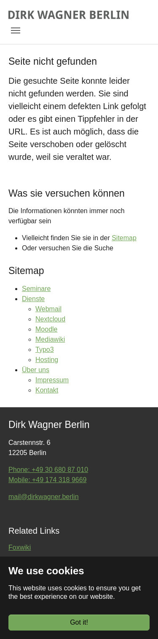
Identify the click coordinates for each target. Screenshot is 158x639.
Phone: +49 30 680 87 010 (48, 469)
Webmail (48, 309)
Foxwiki (19, 547)
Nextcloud (50, 319)
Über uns (35, 369)
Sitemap (124, 237)
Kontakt (46, 390)
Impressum (52, 380)
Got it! (79, 622)
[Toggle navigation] (15, 30)
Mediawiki (50, 339)
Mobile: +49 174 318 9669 (47, 479)
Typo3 (44, 349)
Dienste (33, 298)
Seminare (36, 288)
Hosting (46, 359)
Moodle (46, 329)
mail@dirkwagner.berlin (43, 496)
